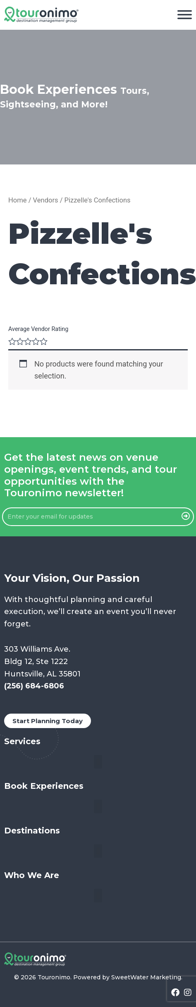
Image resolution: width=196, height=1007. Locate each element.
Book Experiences (44, 786)
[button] (98, 762)
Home (17, 200)
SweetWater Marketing (146, 977)
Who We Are (31, 875)
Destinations (32, 831)
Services (22, 741)
